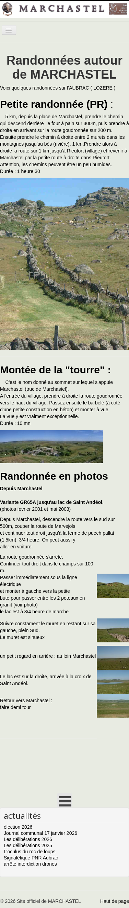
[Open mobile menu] (64, 800)
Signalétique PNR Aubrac (31, 857)
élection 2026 (18, 827)
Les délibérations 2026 (28, 839)
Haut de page (114, 901)
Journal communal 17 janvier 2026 (40, 833)
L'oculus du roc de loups (30, 851)
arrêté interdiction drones (30, 864)
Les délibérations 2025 (28, 845)
